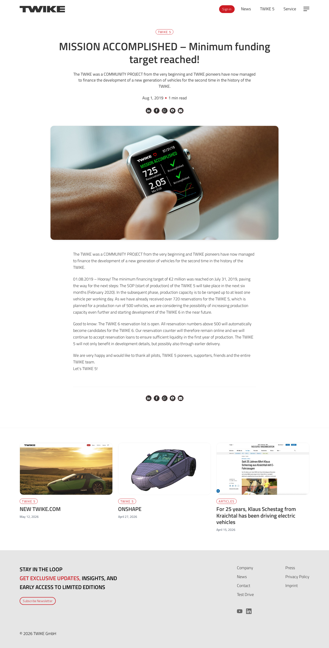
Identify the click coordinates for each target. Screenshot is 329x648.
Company (245, 568)
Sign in (226, 9)
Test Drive (245, 594)
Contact (243, 585)
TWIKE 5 (164, 31)
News (242, 577)
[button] (148, 111)
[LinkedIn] (249, 611)
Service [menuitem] (290, 9)
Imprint (291, 585)
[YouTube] (239, 611)
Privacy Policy (297, 577)
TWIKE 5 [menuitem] (267, 9)
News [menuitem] (246, 9)
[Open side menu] (306, 9)
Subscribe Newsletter (38, 600)
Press (290, 568)
